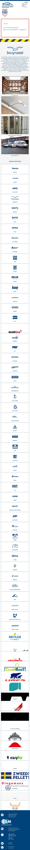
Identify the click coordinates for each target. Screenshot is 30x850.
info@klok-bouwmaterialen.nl (14, 829)
